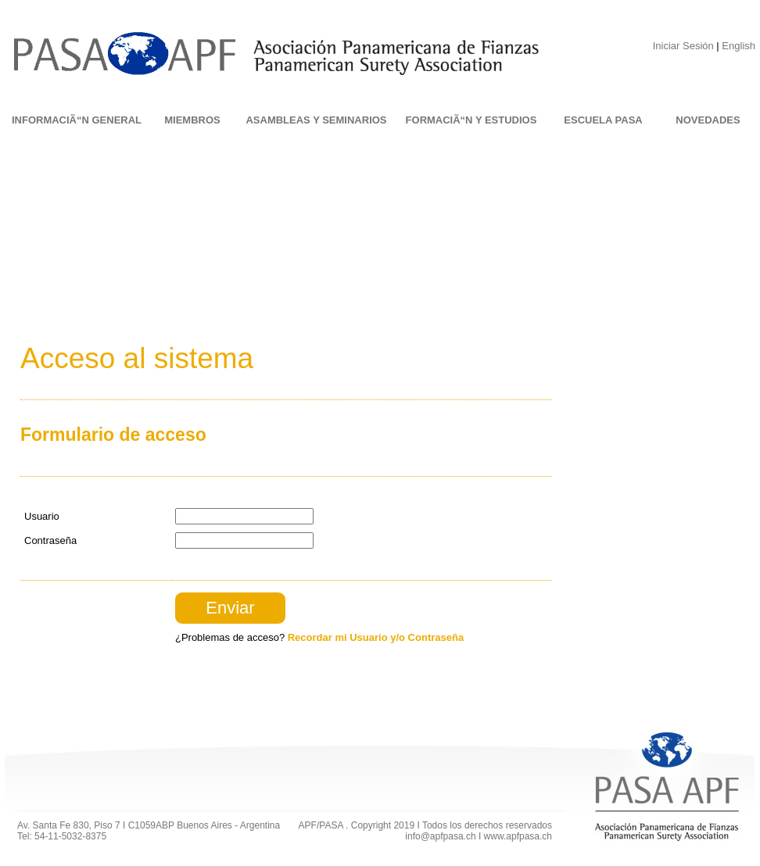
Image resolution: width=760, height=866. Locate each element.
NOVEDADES (708, 120)
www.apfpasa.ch (518, 836)
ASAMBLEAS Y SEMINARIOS (316, 120)
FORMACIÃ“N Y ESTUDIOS (471, 120)
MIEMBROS (192, 120)
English (738, 46)
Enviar (230, 607)
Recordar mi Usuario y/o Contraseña (376, 637)
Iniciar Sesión (683, 46)
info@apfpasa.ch (440, 836)
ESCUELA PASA (603, 120)
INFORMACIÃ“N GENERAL (77, 120)
